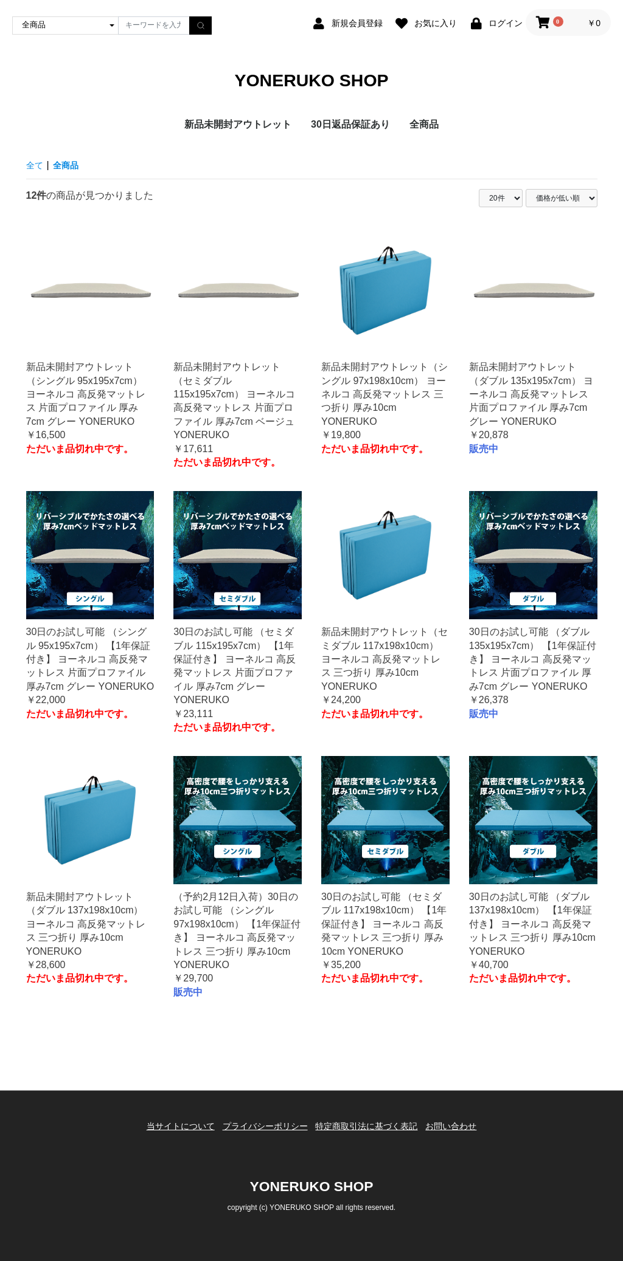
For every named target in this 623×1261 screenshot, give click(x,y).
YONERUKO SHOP (311, 83)
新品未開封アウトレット (237, 132)
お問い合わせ (461, 1130)
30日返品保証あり (350, 132)
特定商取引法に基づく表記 (370, 1130)
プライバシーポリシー (261, 1130)
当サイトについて (170, 1130)
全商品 (424, 132)
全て (36, 173)
